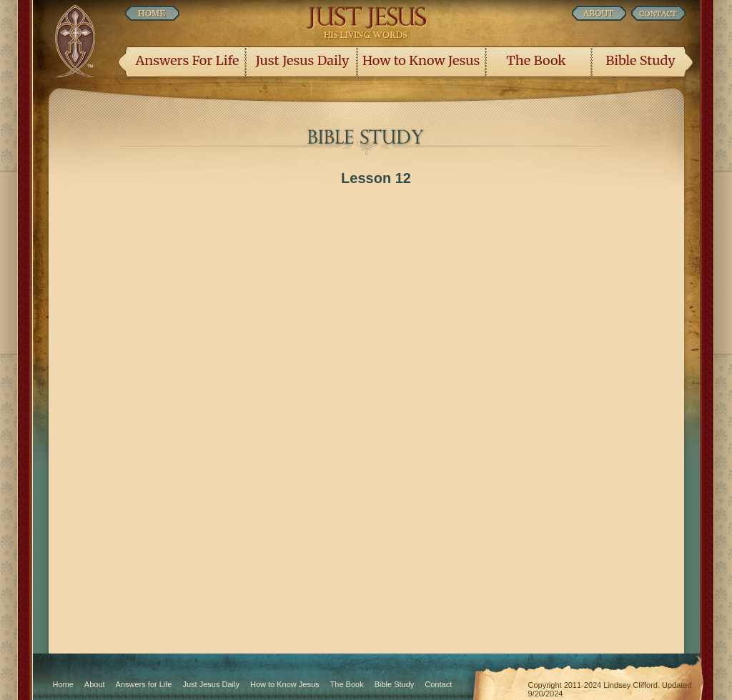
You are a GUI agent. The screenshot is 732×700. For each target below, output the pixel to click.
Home (63, 684)
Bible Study (640, 60)
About (94, 684)
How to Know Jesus (421, 60)
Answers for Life (144, 684)
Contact (438, 684)
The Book (535, 60)
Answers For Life (187, 60)
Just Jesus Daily (303, 60)
